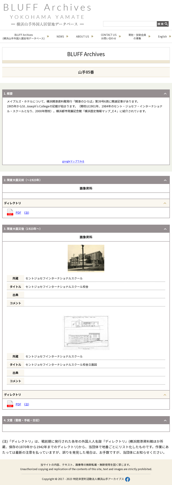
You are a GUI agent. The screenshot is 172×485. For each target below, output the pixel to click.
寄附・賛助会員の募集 (139, 36)
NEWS (62, 36)
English (164, 36)
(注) (26, 212)
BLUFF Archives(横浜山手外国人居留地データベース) (26, 36)
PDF (18, 212)
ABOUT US (84, 36)
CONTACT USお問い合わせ (111, 36)
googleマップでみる (73, 161)
